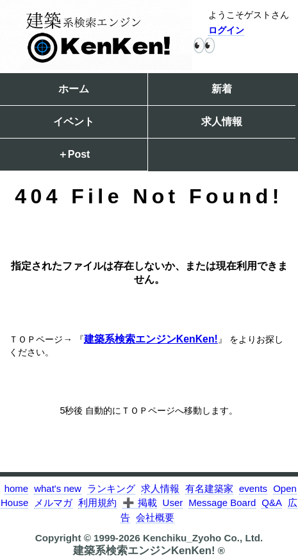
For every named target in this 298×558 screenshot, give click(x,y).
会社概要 (155, 517)
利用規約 (97, 502)
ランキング (111, 488)
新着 (221, 88)
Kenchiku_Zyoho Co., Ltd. (203, 537)
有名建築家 (209, 488)
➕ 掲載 (139, 502)
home (16, 488)
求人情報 (221, 121)
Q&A (271, 502)
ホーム (73, 88)
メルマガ (53, 502)
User (173, 502)
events (253, 488)
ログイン (226, 30)
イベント (73, 121)
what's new (57, 488)
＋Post (74, 154)
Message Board (222, 502)
